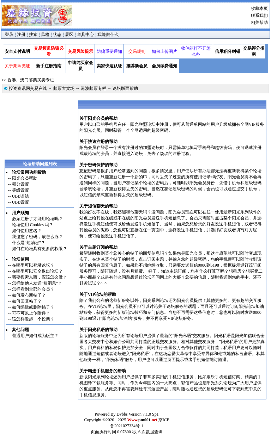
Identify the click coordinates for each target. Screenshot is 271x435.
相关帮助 (259, 22)
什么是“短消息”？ (29, 242)
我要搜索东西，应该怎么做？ (39, 277)
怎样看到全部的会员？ (33, 289)
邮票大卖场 (63, 88)
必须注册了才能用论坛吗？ (37, 218)
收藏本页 (259, 8)
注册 (21, 34)
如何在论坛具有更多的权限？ (39, 248)
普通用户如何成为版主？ (35, 335)
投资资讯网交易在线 (28, 88)
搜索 (33, 34)
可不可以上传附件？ (31, 313)
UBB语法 (20, 196)
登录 (9, 34)
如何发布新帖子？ (29, 295)
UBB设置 (20, 202)
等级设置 (20, 190)
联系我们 (259, 15)
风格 (45, 34)
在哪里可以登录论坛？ (33, 265)
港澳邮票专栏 (93, 88)
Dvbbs (121, 414)
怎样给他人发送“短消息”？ (37, 283)
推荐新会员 (136, 65)
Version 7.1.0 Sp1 (143, 414)
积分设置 (20, 184)
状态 (57, 34)
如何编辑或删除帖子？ (33, 307)
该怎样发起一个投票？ (33, 319)
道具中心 (85, 34)
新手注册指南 (48, 65)
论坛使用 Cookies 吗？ (32, 224)
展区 (69, 34)
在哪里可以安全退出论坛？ (37, 271)
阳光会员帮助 (24, 178)
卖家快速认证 (109, 65)
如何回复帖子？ (27, 301)
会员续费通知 (164, 65)
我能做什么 (108, 34)
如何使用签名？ (27, 230)
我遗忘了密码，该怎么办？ (37, 236)
